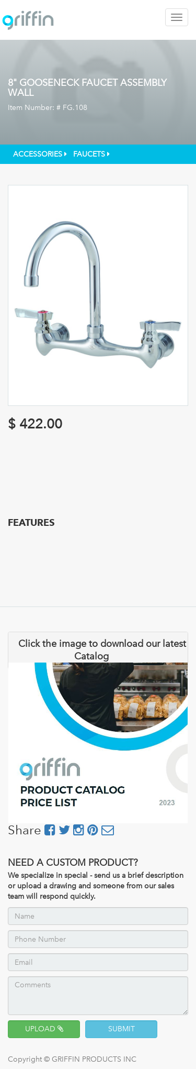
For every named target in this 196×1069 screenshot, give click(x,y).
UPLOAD (44, 1028)
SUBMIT (121, 1028)
